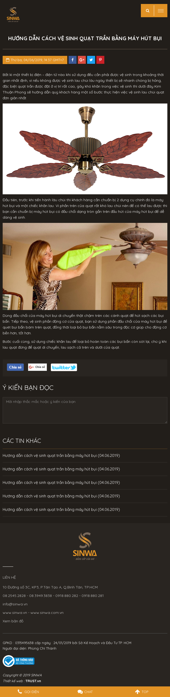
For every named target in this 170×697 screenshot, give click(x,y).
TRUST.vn (33, 681)
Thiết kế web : (13, 681)
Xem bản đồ (13, 621)
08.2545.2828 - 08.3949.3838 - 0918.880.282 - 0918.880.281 (53, 595)
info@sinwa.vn (15, 604)
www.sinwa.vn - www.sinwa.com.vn (33, 612)
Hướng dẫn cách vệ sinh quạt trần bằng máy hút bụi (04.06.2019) (61, 455)
